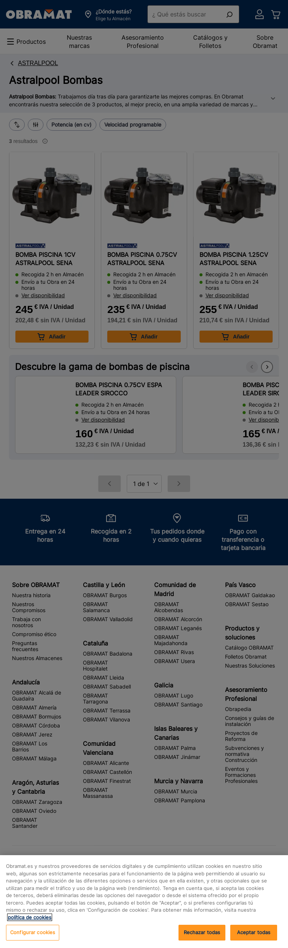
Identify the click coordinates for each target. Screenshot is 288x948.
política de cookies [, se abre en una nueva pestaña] (29, 921)
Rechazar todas (202, 937)
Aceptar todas (254, 937)
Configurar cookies (32, 937)
